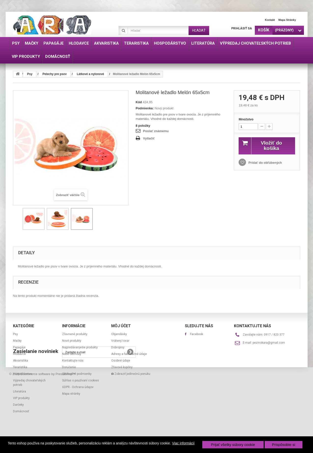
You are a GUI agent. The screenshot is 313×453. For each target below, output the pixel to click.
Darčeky (18, 404)
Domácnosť (21, 411)
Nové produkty (71, 340)
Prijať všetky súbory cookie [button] (233, 444)
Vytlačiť (149, 138)
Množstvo (246, 119)
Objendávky (119, 334)
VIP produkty (21, 398)
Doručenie (69, 367)
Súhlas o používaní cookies (80, 380)
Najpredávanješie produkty (80, 347)
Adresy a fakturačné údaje (129, 354)
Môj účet (121, 326)
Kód (139, 102)
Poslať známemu (156, 131)
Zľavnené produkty (74, 334)
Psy (15, 334)
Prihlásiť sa (241, 28)
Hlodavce (19, 354)
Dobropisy (117, 347)
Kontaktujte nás (72, 360)
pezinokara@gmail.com (269, 342)
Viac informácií (183, 443)
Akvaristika (20, 360)
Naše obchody (71, 354)
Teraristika (20, 367)
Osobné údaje (120, 360)
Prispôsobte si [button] (283, 444)
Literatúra (19, 391)
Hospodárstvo (22, 374)
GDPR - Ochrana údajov (78, 387)
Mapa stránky (287, 19)
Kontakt (270, 19)
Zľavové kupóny (122, 367)
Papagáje (19, 347)
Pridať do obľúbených (264, 162)
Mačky (17, 340)
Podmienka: (145, 108)
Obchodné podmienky (77, 374)
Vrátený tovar (120, 340)
